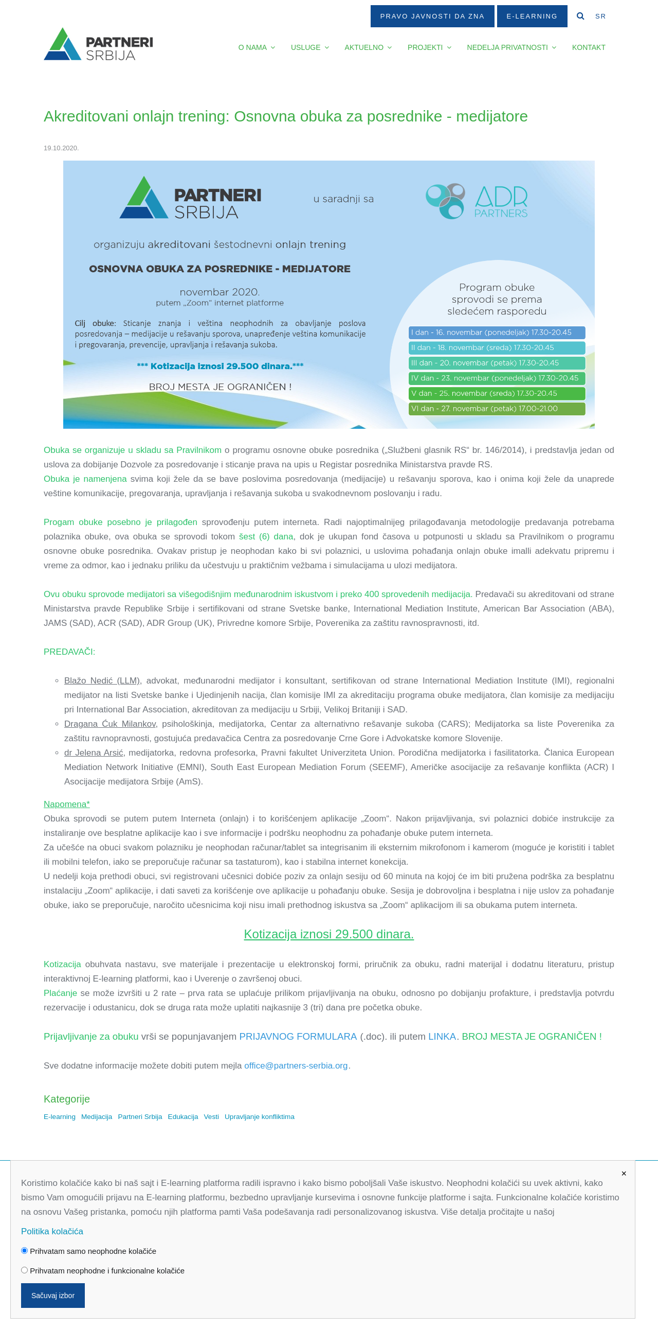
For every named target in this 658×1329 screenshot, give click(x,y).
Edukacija (183, 1117)
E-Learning (532, 16)
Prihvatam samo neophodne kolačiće (88, 1251)
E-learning (60, 1117)
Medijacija (96, 1117)
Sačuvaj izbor (53, 1295)
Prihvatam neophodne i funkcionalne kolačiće (103, 1270)
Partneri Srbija (140, 1117)
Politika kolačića (52, 1231)
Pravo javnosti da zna (432, 16)
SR (601, 16)
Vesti (211, 1117)
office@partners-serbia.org (296, 1066)
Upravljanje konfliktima (260, 1117)
